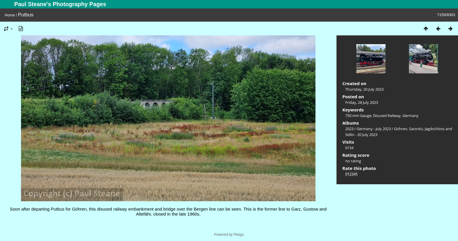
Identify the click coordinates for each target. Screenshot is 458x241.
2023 (349, 128)
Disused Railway (387, 115)
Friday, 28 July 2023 (361, 102)
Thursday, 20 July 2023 (364, 89)
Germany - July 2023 (374, 128)
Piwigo (239, 235)
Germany (411, 115)
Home (10, 15)
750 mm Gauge (358, 115)
